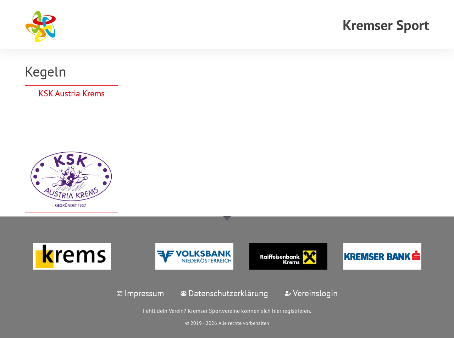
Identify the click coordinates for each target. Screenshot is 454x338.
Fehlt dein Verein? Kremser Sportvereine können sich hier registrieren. (227, 310)
